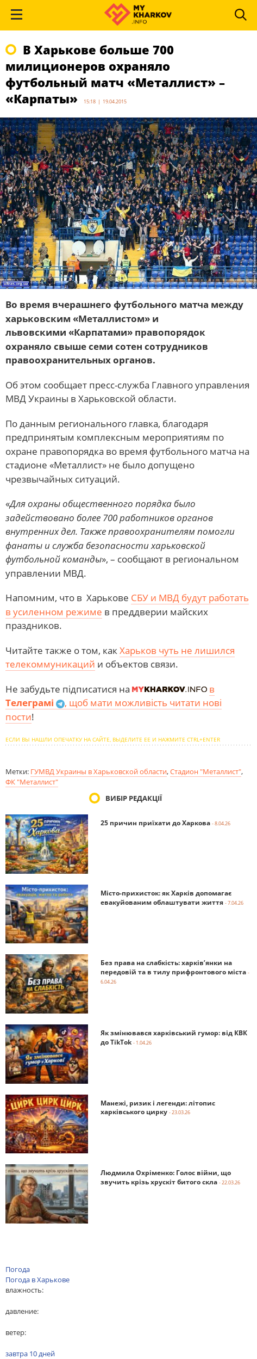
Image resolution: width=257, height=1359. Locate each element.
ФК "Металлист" (31, 782)
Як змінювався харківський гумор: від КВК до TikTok (174, 1037)
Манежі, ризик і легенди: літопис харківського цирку (158, 1107)
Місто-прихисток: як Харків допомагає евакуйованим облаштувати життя (166, 897)
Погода (17, 1269)
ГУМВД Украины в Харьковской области (98, 771)
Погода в (37, 1279)
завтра (16, 1353)
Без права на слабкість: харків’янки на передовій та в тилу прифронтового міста (173, 967)
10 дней (42, 1353)
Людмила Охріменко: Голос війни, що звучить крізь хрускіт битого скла (166, 1177)
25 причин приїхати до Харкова (155, 822)
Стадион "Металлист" (205, 771)
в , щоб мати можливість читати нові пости (113, 703)
